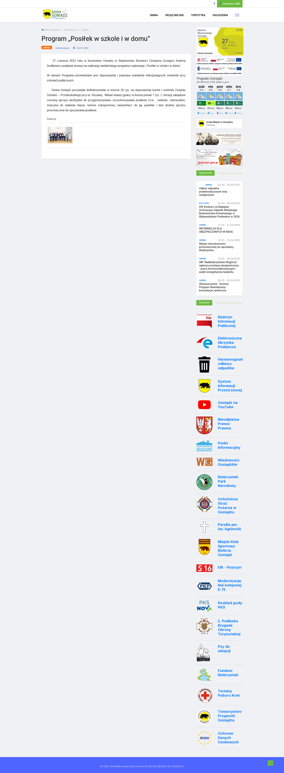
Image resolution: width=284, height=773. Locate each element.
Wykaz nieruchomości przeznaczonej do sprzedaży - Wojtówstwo (217, 247)
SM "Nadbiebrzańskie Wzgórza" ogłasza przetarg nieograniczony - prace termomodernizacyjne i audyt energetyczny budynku (219, 267)
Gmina (154, 15)
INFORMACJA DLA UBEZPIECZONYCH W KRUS (216, 230)
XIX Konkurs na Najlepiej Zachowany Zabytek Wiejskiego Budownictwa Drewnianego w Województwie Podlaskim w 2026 (219, 212)
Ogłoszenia (220, 15)
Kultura (204, 203)
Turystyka (198, 15)
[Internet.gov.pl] (219, 162)
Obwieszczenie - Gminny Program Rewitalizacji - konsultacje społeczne (214, 287)
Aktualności (70, 29)
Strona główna (50, 29)
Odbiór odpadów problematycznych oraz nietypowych (213, 191)
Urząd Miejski (174, 15)
